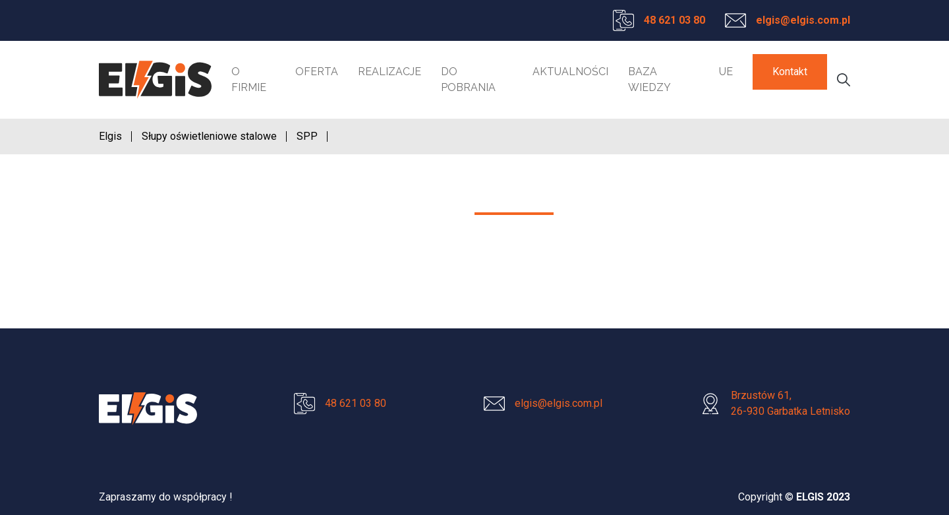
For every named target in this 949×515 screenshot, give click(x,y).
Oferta (316, 71)
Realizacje (389, 71)
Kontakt (789, 71)
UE (726, 71)
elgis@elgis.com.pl (803, 20)
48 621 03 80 (674, 20)
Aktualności (570, 71)
